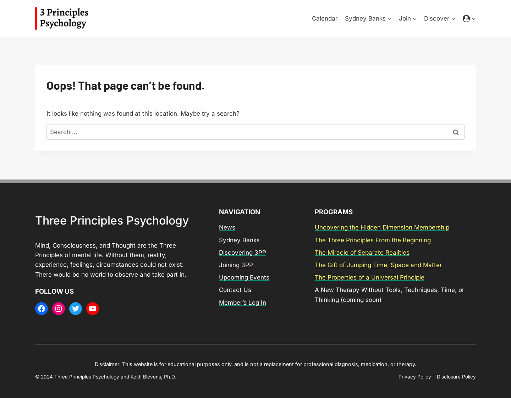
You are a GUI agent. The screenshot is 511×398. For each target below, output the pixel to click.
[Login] (469, 18)
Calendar (324, 18)
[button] (473, 18)
